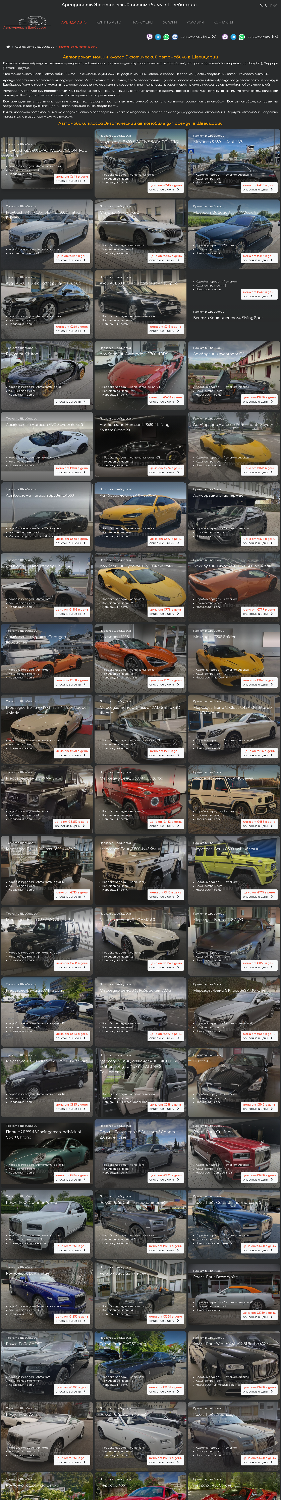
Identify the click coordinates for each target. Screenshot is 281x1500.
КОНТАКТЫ (223, 22)
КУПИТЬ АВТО (108, 22)
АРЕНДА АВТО (74, 22)
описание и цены (72, 178)
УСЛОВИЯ (195, 22)
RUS (263, 6)
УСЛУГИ (170, 22)
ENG (273, 6)
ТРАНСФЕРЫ (142, 22)
